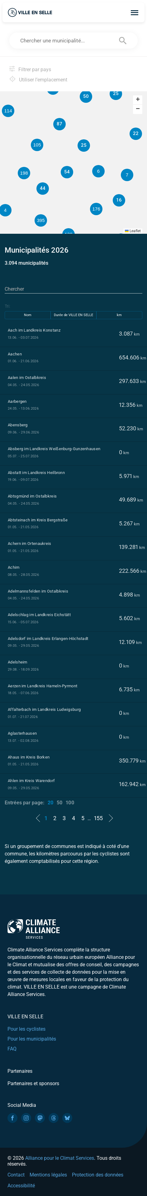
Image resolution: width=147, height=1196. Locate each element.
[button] (127, 175)
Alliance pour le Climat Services (59, 1158)
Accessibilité (21, 1186)
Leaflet (133, 231)
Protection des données (97, 1175)
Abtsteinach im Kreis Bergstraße (38, 520)
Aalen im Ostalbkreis (27, 377)
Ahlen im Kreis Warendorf (31, 780)
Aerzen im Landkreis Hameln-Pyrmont (42, 686)
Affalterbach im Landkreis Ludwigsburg (44, 709)
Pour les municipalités (31, 1039)
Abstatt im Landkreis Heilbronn (36, 472)
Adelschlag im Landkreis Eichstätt (39, 614)
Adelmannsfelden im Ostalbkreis (38, 591)
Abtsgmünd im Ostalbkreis (32, 496)
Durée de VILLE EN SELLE (73, 315)
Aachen (15, 354)
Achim (14, 567)
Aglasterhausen (22, 733)
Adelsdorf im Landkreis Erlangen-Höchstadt (48, 638)
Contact (16, 1175)
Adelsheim (17, 662)
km (119, 315)
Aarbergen (17, 401)
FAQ (12, 1049)
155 (98, 818)
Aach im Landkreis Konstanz (34, 330)
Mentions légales (48, 1175)
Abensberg (18, 425)
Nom (27, 315)
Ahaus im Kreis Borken (29, 757)
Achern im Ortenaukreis (29, 543)
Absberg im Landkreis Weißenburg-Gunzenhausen (54, 448)
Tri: (7, 306)
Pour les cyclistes (26, 1029)
